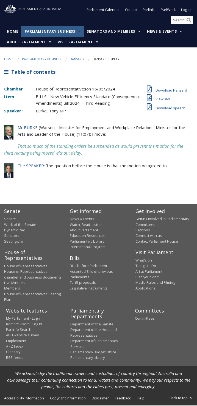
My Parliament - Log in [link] (23, 318)
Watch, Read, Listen (86, 225)
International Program (88, 247)
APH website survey (22, 335)
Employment (16, 341)
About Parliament (26, 43)
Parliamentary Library (87, 241)
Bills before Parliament (88, 266)
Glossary (13, 352)
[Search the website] (182, 20)
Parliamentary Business (50, 32)
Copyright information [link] (68, 398)
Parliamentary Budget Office (93, 352)
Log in (186, 10)
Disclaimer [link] (100, 398)
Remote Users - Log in (24, 324)
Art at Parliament (148, 271)
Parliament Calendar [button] (103, 10)
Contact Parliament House (156, 241)
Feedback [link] (123, 398)
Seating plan (14, 241)
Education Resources (87, 236)
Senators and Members (111, 32)
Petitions (142, 230)
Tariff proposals (83, 282)
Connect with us (148, 236)
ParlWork (168, 10)
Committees (145, 318)
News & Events (162, 32)
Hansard (77, 60)
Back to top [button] (181, 398)
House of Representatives (26, 266)
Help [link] (141, 398)
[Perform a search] (189, 20)
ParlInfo (149, 10)
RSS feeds (14, 358)
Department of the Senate (91, 324)
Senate (10, 219)
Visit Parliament (75, 43)
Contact (131, 10)
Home (12, 32)
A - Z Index (14, 346)
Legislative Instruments (89, 288)
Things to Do (145, 266)
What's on (143, 260)
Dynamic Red (14, 230)
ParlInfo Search (18, 330)
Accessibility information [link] (24, 398)
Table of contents (30, 72)
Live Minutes (14, 283)
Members (12, 288)
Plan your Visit (147, 277)
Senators (11, 236)
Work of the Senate (20, 225)
